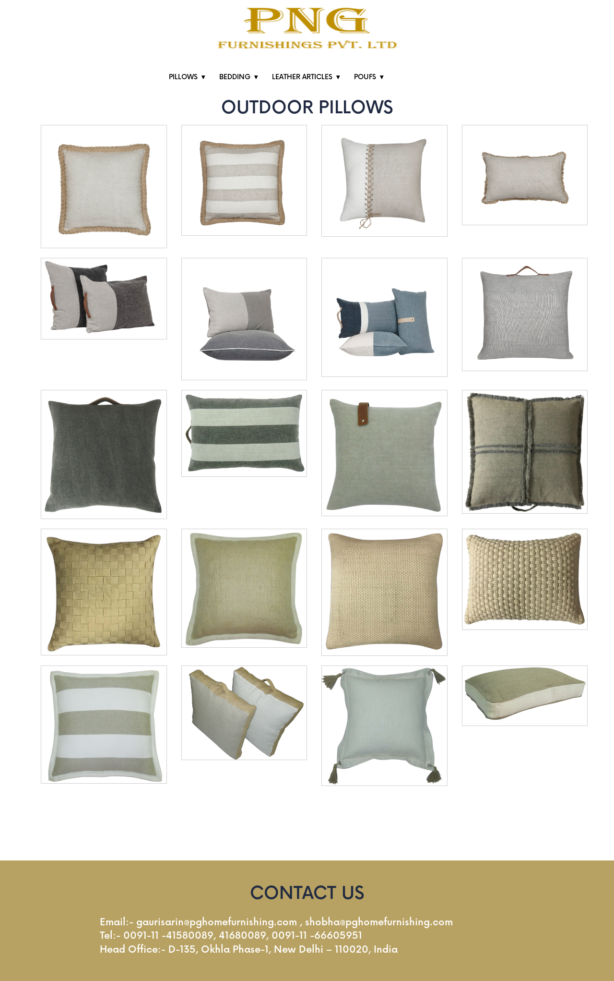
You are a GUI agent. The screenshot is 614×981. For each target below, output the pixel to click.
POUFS (365, 77)
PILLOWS (183, 77)
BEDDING (234, 77)
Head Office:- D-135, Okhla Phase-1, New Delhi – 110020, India (249, 950)
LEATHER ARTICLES (302, 77)
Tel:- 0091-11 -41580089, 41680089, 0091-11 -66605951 (231, 936)
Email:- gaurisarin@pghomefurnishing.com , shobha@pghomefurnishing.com (276, 922)
